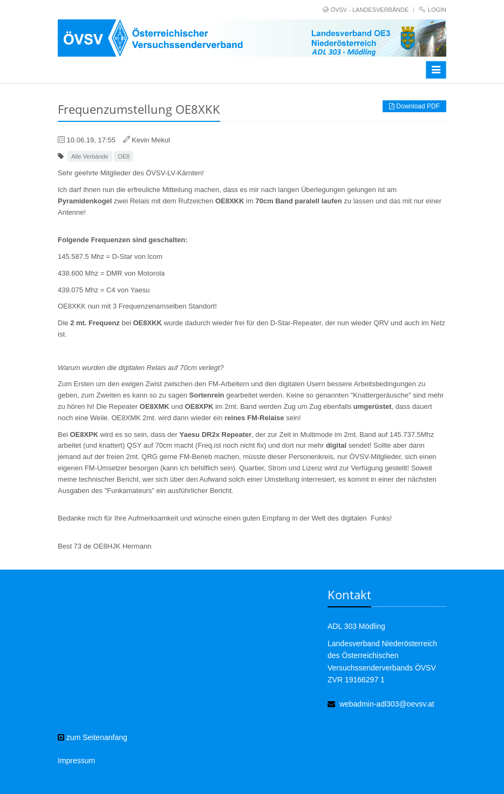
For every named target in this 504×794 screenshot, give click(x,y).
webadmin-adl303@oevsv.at (386, 704)
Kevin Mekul (151, 140)
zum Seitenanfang (92, 737)
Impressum (76, 760)
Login (437, 9)
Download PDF (414, 106)
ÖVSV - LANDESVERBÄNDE (370, 9)
